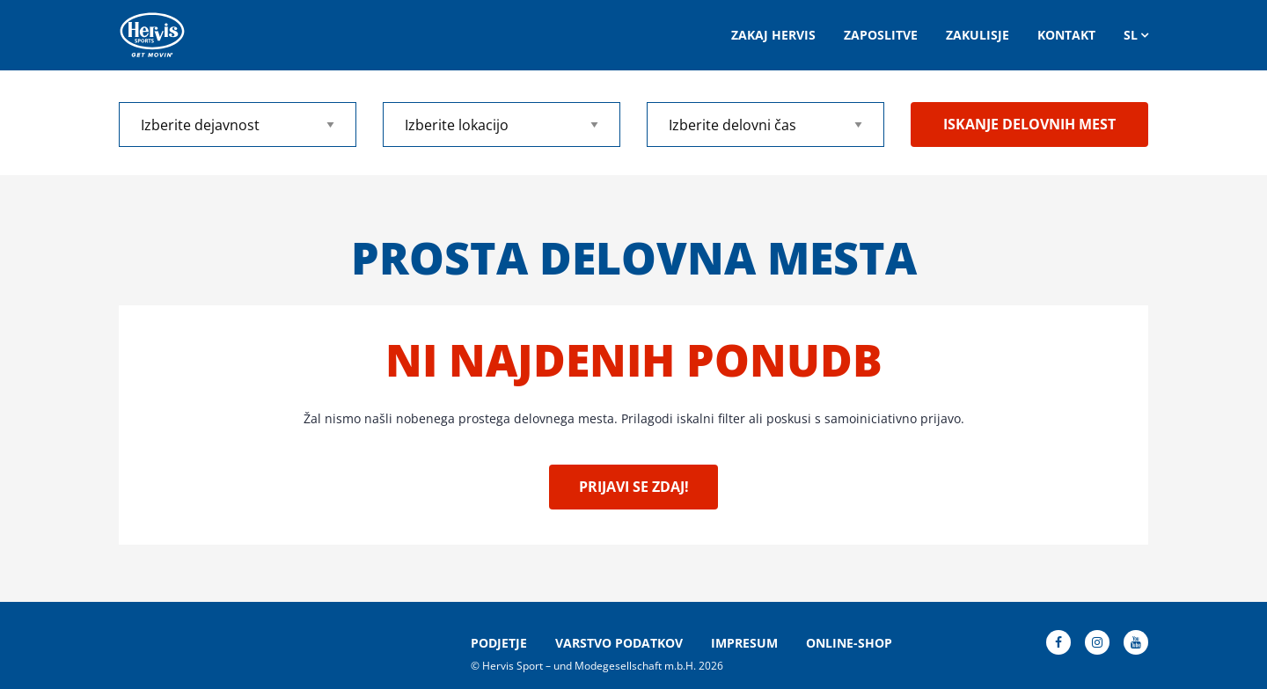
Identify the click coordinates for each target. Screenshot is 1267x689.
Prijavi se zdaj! (634, 486)
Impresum (744, 643)
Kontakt (1066, 34)
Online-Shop (849, 643)
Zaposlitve (881, 34)
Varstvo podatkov (619, 643)
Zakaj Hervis (773, 34)
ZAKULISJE (977, 34)
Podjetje (499, 643)
